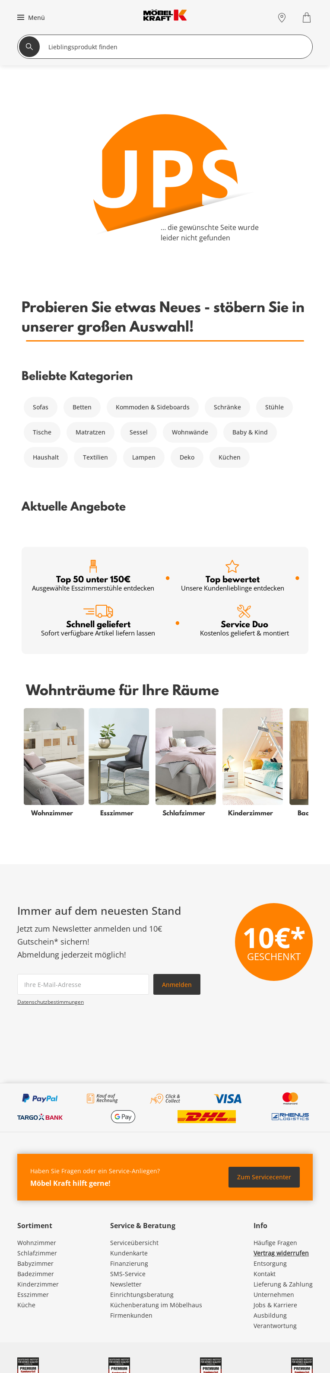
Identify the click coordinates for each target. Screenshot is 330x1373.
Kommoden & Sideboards (153, 407)
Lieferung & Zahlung (283, 1284)
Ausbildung (270, 1315)
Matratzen (90, 432)
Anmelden (177, 984)
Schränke (227, 407)
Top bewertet (232, 576)
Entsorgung (270, 1263)
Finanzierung (129, 1263)
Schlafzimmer (37, 1253)
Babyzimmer (35, 1263)
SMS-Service (128, 1274)
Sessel (139, 432)
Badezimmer (35, 1274)
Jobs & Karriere (275, 1305)
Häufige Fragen (275, 1243)
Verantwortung (275, 1326)
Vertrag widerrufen (281, 1253)
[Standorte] (282, 17)
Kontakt (265, 1274)
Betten (82, 407)
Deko (187, 457)
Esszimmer (33, 1294)
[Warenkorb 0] (308, 17)
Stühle (274, 407)
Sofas (40, 407)
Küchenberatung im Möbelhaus (156, 1305)
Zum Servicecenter (264, 1177)
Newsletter (126, 1284)
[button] (30, 17)
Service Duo (244, 621)
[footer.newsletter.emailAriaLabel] (83, 984)
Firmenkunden (131, 1315)
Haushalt (46, 457)
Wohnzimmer (36, 1243)
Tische (42, 432)
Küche (26, 1305)
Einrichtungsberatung (142, 1294)
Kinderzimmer (38, 1284)
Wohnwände (190, 432)
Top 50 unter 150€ (93, 576)
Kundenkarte (129, 1253)
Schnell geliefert (98, 621)
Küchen (230, 457)
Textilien (95, 457)
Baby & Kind (250, 432)
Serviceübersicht (134, 1243)
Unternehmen (274, 1294)
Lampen (143, 457)
